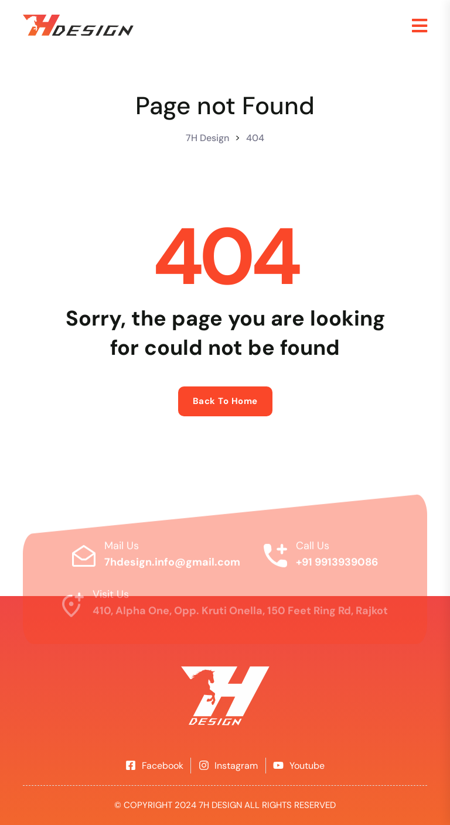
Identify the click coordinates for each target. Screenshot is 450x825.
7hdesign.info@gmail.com (172, 566)
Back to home (225, 401)
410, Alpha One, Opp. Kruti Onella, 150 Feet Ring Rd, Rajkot (240, 615)
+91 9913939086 (337, 566)
